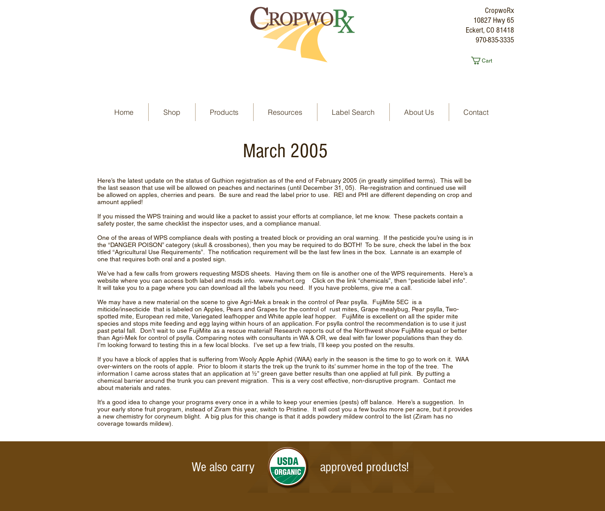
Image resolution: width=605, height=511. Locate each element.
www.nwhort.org (282, 280)
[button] (485, 60)
